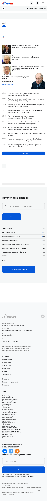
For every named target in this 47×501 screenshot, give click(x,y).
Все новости (23, 153)
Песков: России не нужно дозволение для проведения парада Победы (23, 94)
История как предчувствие (10, 431)
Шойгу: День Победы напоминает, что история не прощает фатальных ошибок (26, 105)
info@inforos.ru (7, 335)
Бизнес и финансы (8, 438)
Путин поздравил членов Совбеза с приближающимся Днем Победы (21, 117)
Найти (11, 217)
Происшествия (7, 434)
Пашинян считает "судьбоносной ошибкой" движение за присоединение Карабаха (24, 123)
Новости (5, 379)
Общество (6, 369)
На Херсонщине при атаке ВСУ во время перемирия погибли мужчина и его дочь (23, 128)
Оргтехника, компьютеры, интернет (15, 244)
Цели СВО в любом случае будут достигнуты (15, 77)
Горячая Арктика (7, 409)
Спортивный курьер (8, 414)
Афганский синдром (8, 416)
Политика (5, 357)
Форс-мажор (6, 404)
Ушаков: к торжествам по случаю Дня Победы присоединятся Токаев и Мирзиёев (25, 140)
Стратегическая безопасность (12, 433)
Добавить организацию (20, 269)
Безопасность (7, 360)
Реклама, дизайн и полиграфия (14, 248)
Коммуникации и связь (11, 236)
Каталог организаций (15, 198)
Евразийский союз (8, 397)
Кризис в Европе (7, 406)
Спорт (4, 372)
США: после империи (9, 402)
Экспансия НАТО (7, 436)
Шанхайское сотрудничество (11, 429)
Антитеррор (6, 407)
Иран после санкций (8, 422)
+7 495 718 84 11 (11, 341)
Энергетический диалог (9, 412)
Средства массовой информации (15, 252)
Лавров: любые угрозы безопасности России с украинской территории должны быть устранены (28, 68)
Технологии (6, 375)
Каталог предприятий (10, 382)
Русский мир (6, 421)
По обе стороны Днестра (10, 399)
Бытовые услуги (8, 232)
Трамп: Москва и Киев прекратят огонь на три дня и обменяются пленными (25, 111)
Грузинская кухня (7, 417)
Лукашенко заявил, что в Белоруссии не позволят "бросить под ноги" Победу (26, 100)
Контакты (5, 385)
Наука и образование (10, 240)
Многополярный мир (9, 411)
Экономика (6, 366)
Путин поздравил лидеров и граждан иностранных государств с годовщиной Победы (25, 57)
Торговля (5, 256)
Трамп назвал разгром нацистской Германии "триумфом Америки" (24, 146)
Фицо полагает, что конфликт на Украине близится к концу (26, 134)
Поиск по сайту (23, 470)
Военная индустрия (8, 426)
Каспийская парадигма (9, 427)
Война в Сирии (7, 396)
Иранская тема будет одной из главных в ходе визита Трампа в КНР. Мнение (26, 46)
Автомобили (7, 228)
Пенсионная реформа (9, 419)
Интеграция (6, 363)
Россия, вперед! (7, 401)
